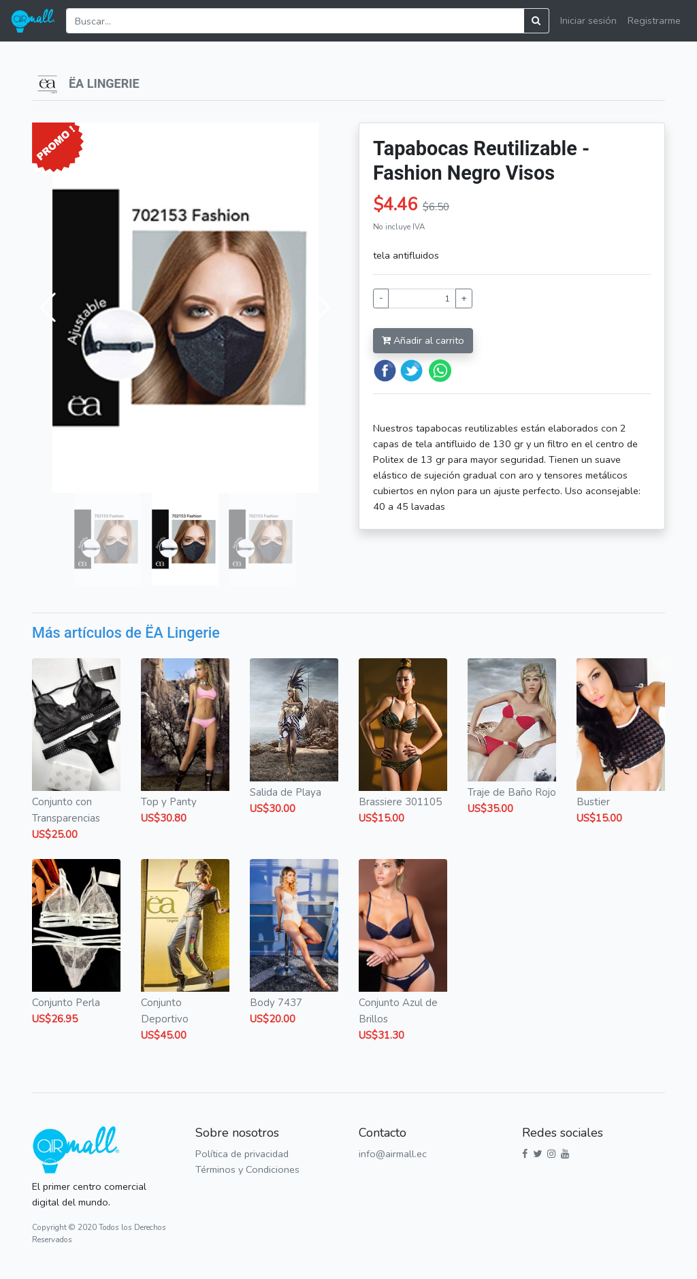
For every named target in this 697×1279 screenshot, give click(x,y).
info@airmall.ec (393, 1154)
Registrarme (654, 20)
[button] (48, 308)
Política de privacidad (242, 1154)
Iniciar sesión (588, 20)
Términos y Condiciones (247, 1169)
